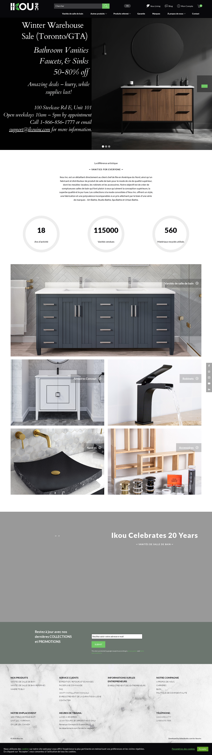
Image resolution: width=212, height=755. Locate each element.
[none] (127, 6)
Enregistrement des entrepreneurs (127, 689)
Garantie (141, 13)
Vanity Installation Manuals (74, 696)
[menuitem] (127, 6)
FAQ (61, 692)
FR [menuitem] (127, 6)
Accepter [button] (203, 749)
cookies (25, 749)
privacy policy (132, 654)
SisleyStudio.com (185, 742)
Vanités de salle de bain (72, 13)
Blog (158, 692)
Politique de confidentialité (171, 696)
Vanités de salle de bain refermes (28, 689)
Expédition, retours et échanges (76, 685)
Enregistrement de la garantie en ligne (80, 700)
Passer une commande (70, 689)
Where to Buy (18, 692)
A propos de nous (165, 685)
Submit (98, 648)
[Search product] (78, 6)
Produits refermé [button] (121, 13)
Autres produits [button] (98, 13)
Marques (156, 13)
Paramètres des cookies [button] (183, 749)
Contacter (65, 703)
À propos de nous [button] (175, 13)
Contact (195, 13)
